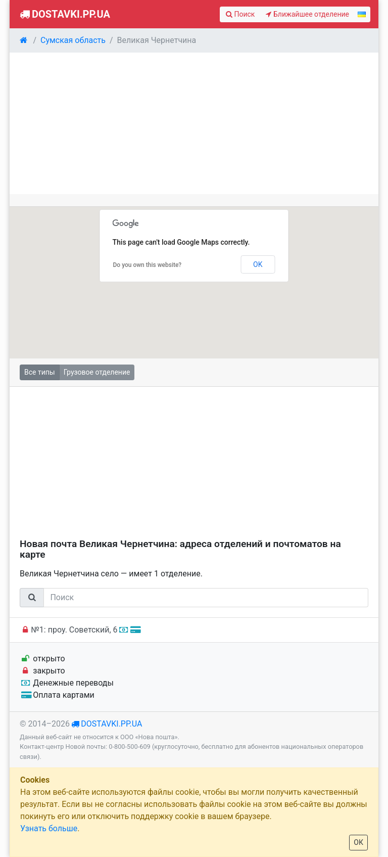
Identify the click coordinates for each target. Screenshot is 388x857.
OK (257, 264)
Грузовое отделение (97, 372)
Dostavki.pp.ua (64, 14)
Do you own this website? (147, 264)
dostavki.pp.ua (111, 724)
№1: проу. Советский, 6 (80, 630)
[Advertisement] (194, 123)
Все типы (39, 372)
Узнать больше (48, 828)
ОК (358, 842)
